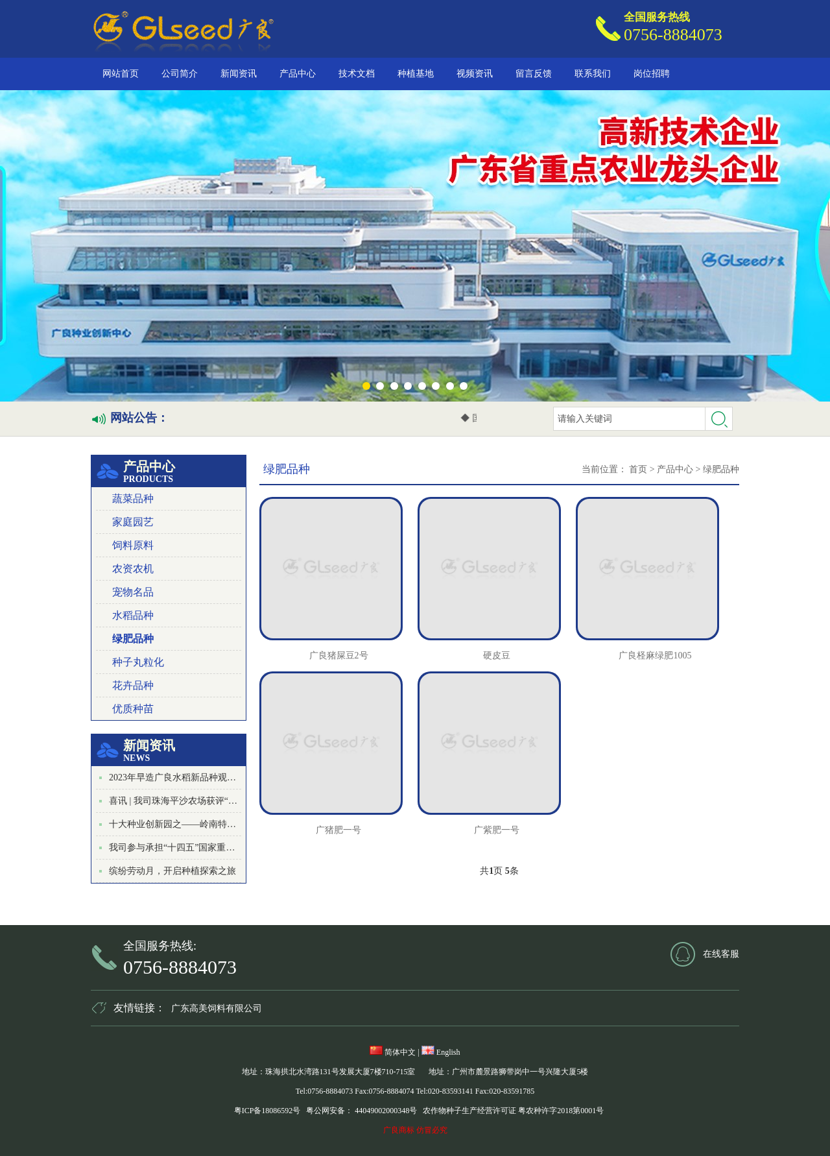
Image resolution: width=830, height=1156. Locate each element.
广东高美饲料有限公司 (216, 1008)
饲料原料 (133, 545)
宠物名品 (133, 591)
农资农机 (133, 568)
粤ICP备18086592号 (267, 1110)
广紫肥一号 (496, 830)
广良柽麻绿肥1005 (655, 655)
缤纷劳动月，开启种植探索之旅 (172, 871)
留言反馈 (534, 73)
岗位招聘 (652, 73)
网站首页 (120, 73)
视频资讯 (474, 73)
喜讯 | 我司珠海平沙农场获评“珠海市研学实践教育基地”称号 (229, 801)
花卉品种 (133, 685)
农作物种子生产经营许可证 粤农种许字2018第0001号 (513, 1110)
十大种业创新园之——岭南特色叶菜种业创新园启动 (213, 824)
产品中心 (297, 73)
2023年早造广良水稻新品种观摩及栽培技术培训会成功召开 (227, 777)
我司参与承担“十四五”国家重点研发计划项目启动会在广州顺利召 (240, 847)
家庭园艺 (133, 521)
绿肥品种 (133, 638)
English (440, 1052)
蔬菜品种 (133, 498)
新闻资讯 (238, 73)
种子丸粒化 (138, 662)
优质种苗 (133, 708)
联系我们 (593, 73)
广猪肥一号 (338, 830)
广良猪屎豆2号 (338, 655)
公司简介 (179, 73)
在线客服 (721, 954)
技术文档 (356, 73)
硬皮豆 (496, 655)
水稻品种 (133, 615)
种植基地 (415, 73)
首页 (638, 469)
